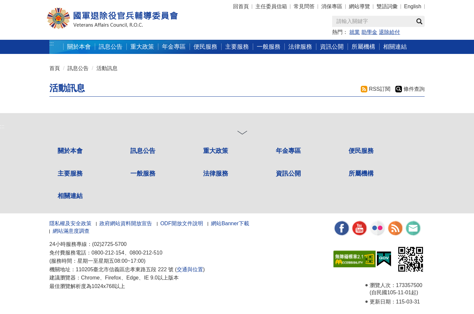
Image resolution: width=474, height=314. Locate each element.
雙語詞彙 (387, 6)
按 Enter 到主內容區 (30, 4)
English (412, 6)
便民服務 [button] (205, 46)
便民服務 (361, 150)
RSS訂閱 (379, 89)
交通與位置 (190, 269)
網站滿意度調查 (71, 231)
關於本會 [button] (79, 46)
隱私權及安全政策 (70, 223)
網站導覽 (359, 6)
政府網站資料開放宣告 (125, 223)
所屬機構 (361, 173)
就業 (354, 32)
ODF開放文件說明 (181, 223)
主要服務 (70, 173)
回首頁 (241, 6)
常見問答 (304, 6)
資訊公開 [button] (332, 46)
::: (51, 43)
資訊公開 (288, 173)
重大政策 (142, 46)
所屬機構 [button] (363, 46)
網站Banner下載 (230, 223)
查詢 (419, 21)
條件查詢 (414, 89)
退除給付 (389, 32)
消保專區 (331, 6)
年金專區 (174, 46)
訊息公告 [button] (110, 46)
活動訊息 (107, 68)
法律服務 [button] (300, 46)
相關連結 (70, 195)
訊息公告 (78, 68)
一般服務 (142, 173)
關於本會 (70, 150)
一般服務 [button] (268, 46)
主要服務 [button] (237, 46)
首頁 (54, 68)
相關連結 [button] (395, 46)
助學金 (369, 32)
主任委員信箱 (271, 6)
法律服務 (215, 173)
